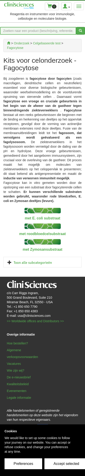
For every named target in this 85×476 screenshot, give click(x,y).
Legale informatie (19, 397)
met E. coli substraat (42, 218)
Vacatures (14, 363)
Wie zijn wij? (15, 370)
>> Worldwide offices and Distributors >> (35, 321)
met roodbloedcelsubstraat (42, 234)
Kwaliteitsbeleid (18, 384)
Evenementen (16, 391)
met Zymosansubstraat (42, 249)
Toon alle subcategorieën (33, 262)
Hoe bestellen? (17, 343)
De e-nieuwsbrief (19, 377)
